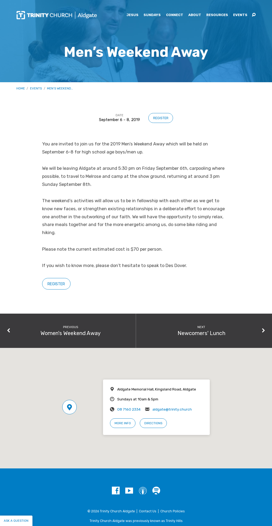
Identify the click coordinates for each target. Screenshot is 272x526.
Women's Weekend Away (71, 333)
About (194, 15)
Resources (217, 15)
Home (20, 88)
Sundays (152, 15)
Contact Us (147, 511)
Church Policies (172, 511)
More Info (123, 423)
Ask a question (16, 521)
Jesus (132, 15)
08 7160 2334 (129, 409)
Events (240, 15)
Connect (174, 15)
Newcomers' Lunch (201, 333)
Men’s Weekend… (60, 88)
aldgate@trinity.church (172, 409)
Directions (153, 423)
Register (160, 118)
